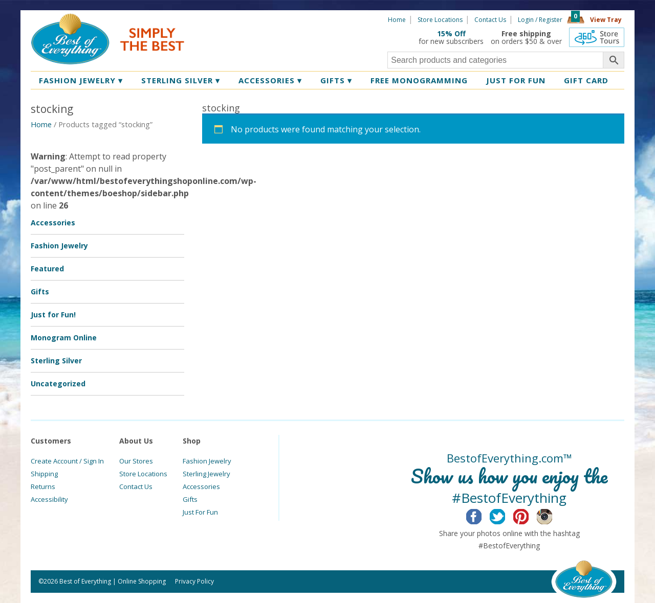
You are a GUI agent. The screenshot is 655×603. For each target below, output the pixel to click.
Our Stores (136, 461)
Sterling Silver (180, 80)
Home (397, 19)
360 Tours (596, 37)
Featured (47, 268)
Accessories (270, 80)
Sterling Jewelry (206, 473)
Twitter (505, 515)
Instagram (552, 515)
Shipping (44, 473)
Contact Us (490, 19)
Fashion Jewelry (81, 80)
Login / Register (540, 19)
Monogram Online (64, 337)
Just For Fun (200, 512)
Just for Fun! (53, 314)
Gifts (336, 80)
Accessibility (49, 499)
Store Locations (440, 19)
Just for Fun (515, 80)
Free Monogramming (419, 80)
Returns (43, 486)
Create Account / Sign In (67, 461)
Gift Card (586, 80)
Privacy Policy (194, 581)
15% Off (451, 33)
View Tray (606, 19)
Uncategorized (58, 383)
